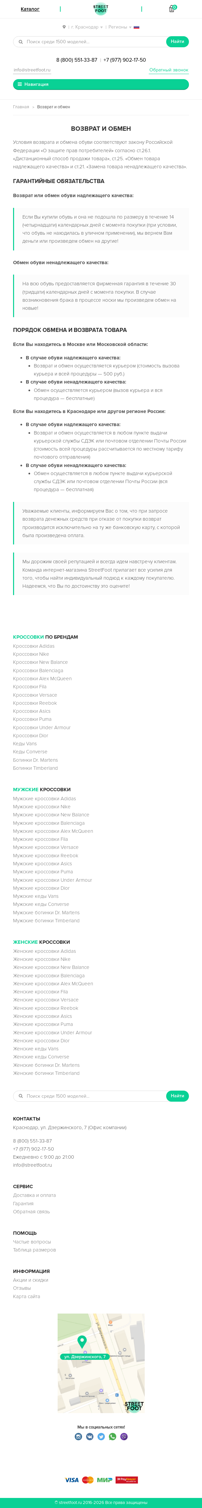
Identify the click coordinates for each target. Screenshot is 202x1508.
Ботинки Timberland (35, 768)
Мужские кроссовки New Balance (51, 815)
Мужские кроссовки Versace (46, 847)
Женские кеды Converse (41, 1057)
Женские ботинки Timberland (46, 1073)
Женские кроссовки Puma (43, 1024)
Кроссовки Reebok (35, 703)
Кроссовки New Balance (40, 662)
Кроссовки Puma (32, 719)
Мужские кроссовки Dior (41, 888)
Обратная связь (31, 1212)
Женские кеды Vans (36, 1049)
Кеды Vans (25, 744)
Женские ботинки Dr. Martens (46, 1065)
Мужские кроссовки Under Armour (52, 880)
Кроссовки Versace (35, 695)
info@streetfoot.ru (32, 70)
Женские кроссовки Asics (42, 1016)
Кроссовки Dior (30, 736)
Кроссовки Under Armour (42, 727)
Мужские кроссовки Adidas (44, 799)
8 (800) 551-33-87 (76, 60)
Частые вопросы (32, 1242)
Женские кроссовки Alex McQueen (53, 984)
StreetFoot (101, 9)
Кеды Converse (30, 752)
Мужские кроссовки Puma (43, 872)
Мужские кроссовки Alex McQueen (53, 831)
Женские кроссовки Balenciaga (49, 976)
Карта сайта (26, 1296)
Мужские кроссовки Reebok (45, 856)
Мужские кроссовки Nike (42, 807)
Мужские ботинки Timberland (46, 921)
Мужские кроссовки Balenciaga (49, 823)
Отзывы (22, 1288)
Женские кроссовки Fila (40, 992)
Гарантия (23, 1204)
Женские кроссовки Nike (42, 959)
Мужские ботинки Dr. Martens (46, 913)
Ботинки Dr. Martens (35, 760)
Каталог (30, 9)
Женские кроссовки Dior (41, 1041)
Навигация (36, 84)
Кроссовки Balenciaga (38, 671)
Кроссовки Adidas (34, 646)
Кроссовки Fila (30, 687)
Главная (21, 107)
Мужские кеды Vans (36, 896)
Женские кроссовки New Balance (51, 967)
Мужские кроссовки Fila (40, 839)
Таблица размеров (34, 1250)
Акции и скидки (30, 1280)
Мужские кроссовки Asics (42, 864)
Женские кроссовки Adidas (44, 951)
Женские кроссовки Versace (46, 1000)
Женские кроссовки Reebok (45, 1008)
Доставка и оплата (34, 1195)
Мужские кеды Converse (41, 904)
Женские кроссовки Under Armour (52, 1033)
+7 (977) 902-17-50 (125, 60)
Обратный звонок (168, 70)
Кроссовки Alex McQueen (42, 679)
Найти (177, 41)
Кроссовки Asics (32, 711)
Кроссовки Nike (31, 654)
